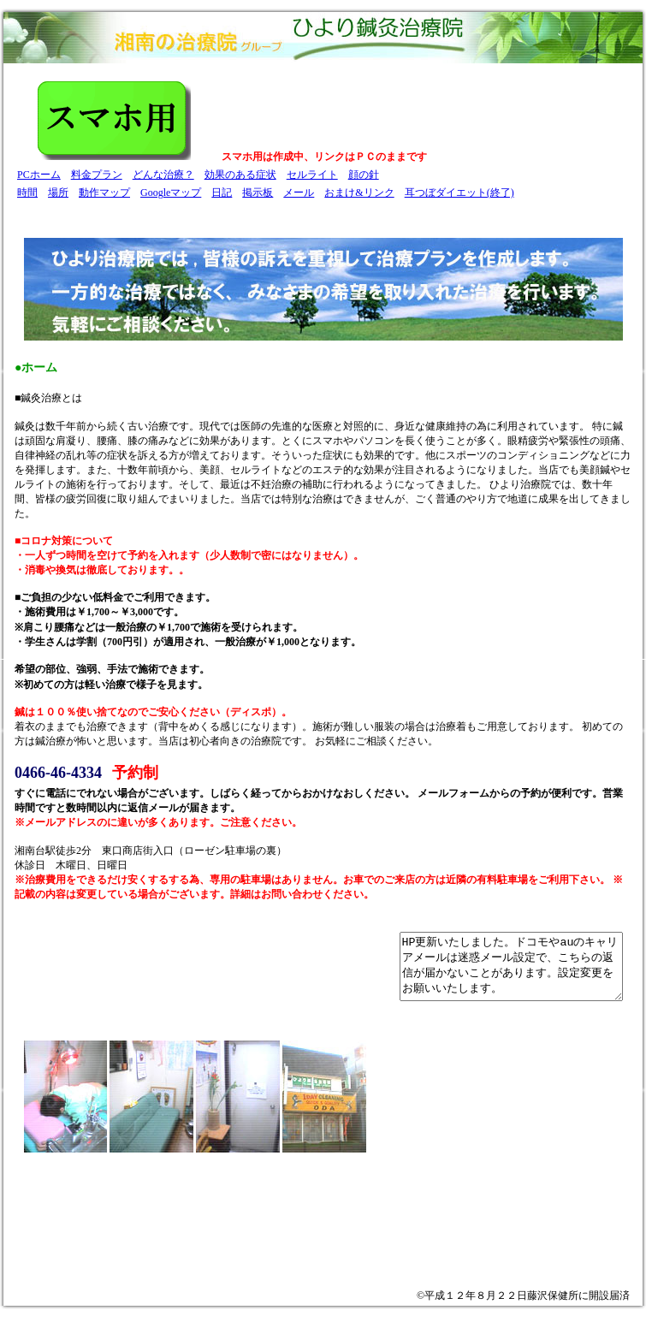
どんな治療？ (163, 175)
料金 (81, 175)
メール (298, 193)
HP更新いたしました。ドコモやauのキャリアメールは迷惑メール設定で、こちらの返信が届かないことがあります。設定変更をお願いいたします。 (498, 973)
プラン (107, 175)
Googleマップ (170, 193)
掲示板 (257, 193)
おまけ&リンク (359, 193)
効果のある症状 (240, 175)
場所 (58, 193)
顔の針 (363, 175)
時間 (27, 193)
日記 (221, 193)
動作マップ (104, 193)
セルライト (312, 175)
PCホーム (39, 175)
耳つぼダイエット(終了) (459, 193)
